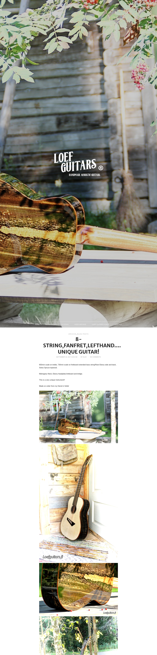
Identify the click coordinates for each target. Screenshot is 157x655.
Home (37, 324)
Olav (85, 357)
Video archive (80, 324)
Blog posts (83, 334)
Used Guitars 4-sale (100, 324)
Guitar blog (50, 324)
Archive (72, 334)
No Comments (95, 357)
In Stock (65, 324)
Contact (118, 324)
